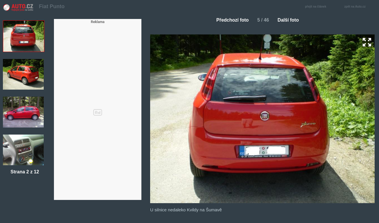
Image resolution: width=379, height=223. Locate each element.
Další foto (290, 20)
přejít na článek (317, 7)
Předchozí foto (230, 20)
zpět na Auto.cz (358, 7)
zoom (367, 42)
